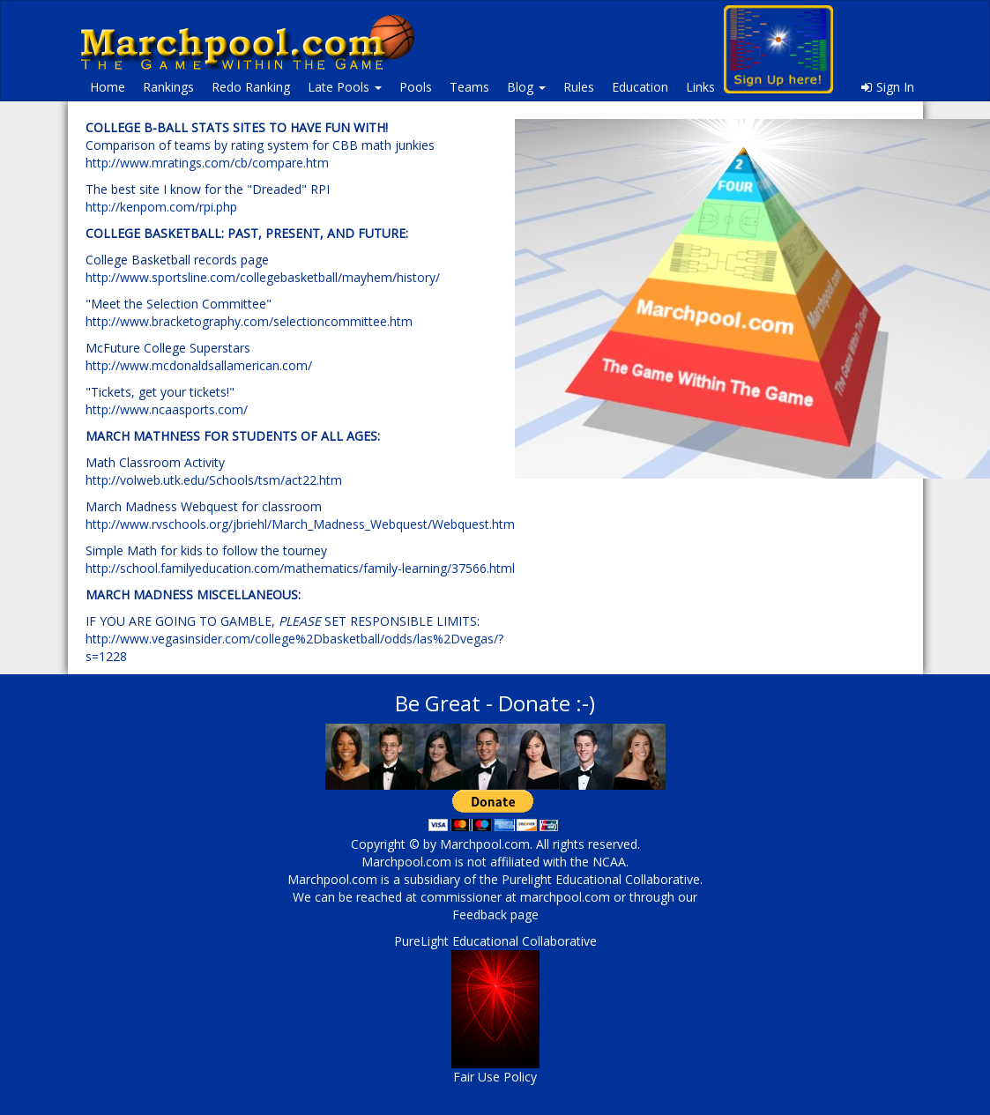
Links (700, 86)
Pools (415, 86)
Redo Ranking (251, 86)
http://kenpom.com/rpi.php (161, 206)
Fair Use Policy (495, 1076)
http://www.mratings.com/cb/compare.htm (207, 162)
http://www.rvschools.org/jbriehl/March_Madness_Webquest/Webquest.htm (300, 524)
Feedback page (495, 914)
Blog (526, 86)
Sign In (887, 86)
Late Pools (345, 86)
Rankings (168, 86)
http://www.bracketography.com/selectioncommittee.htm (249, 321)
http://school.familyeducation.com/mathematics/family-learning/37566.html (300, 568)
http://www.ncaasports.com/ (167, 409)
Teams (469, 86)
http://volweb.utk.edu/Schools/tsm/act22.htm (214, 480)
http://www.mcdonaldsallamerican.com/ (199, 365)
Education (640, 86)
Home (107, 86)
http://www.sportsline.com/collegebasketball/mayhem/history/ (263, 277)
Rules (578, 86)
